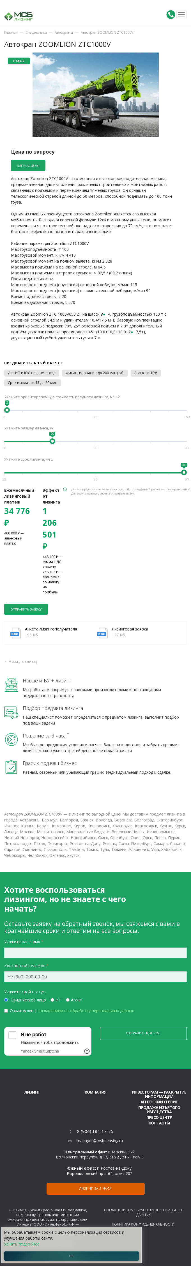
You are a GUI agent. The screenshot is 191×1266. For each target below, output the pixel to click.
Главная (11, 32)
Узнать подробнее (22, 1244)
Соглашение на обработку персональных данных (143, 1212)
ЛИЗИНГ (32, 1092)
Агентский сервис (159, 1102)
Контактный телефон (24, 965)
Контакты (159, 1123)
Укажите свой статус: (24, 991)
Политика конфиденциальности (143, 1224)
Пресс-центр (159, 1117)
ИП (58, 1000)
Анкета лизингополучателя (51, 629)
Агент (76, 1000)
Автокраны (64, 32)
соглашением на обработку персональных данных (86, 1010)
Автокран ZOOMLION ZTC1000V (107, 32)
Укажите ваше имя (22, 941)
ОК (71, 1256)
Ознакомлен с (72, 1010)
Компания (95, 1092)
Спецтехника (36, 32)
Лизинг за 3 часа (95, 1188)
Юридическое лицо (27, 1000)
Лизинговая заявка (130, 629)
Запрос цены (28, 165)
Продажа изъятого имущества (159, 1109)
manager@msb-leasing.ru (100, 1140)
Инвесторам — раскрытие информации (159, 1094)
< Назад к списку (21, 661)
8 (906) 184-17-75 (95, 1131)
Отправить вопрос (143, 1033)
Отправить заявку (26, 609)
